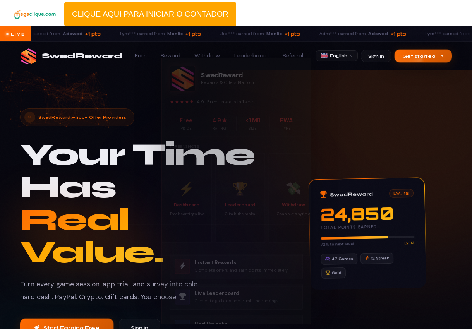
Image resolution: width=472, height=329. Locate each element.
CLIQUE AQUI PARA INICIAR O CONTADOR (150, 14)
